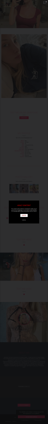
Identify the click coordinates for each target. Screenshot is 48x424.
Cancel (24, 220)
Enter (24, 215)
